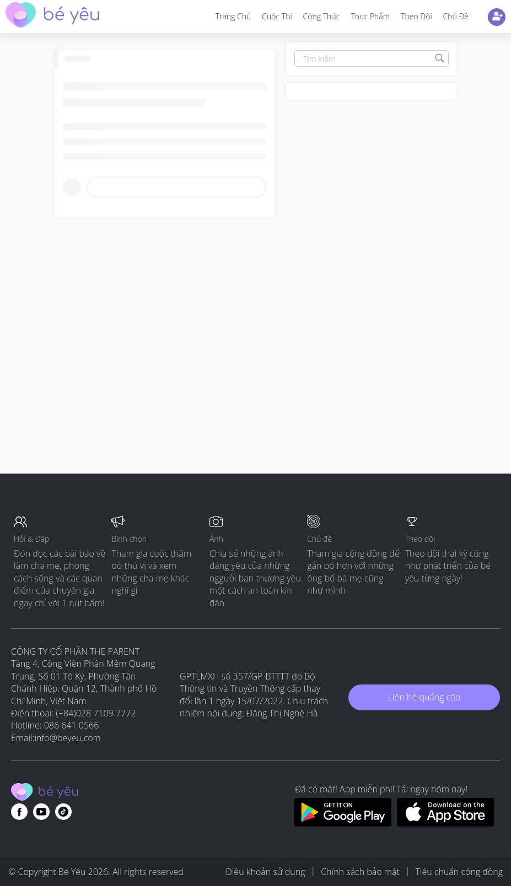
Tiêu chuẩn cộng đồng (459, 872)
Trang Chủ (233, 16)
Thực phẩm (370, 16)
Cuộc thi (277, 16)
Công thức (321, 16)
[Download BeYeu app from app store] (445, 823)
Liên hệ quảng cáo (424, 697)
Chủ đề (456, 16)
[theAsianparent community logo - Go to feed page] (52, 16)
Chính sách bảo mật (360, 872)
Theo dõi (416, 16)
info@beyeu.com (68, 738)
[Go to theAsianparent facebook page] (19, 811)
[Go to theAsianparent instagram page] (63, 811)
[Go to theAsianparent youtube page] (41, 811)
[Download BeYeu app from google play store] (342, 823)
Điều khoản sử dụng (265, 872)
